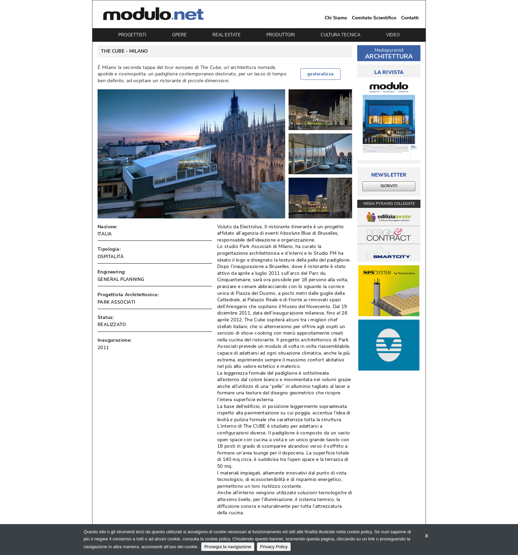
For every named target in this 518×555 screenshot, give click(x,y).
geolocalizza (320, 74)
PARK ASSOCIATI (116, 302)
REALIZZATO (112, 325)
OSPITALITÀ (111, 257)
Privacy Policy (274, 546)
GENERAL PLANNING (121, 279)
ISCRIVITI (389, 186)
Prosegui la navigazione (227, 546)
